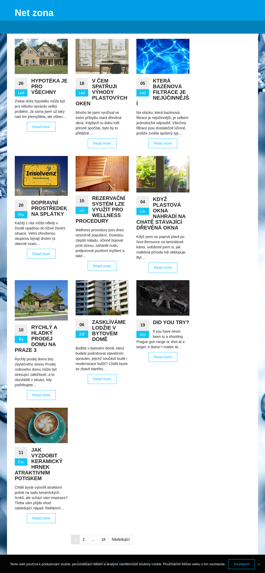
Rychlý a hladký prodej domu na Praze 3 (36, 338)
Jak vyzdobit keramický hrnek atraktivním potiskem (39, 464)
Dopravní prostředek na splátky (49, 208)
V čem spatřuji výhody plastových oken (101, 92)
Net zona (34, 13)
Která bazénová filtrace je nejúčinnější (162, 92)
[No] (258, 564)
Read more (41, 127)
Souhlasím (241, 564)
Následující (121, 539)
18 (103, 539)
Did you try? (171, 322)
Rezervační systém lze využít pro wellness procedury (100, 209)
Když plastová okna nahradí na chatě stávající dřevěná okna (161, 213)
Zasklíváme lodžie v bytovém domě (109, 330)
